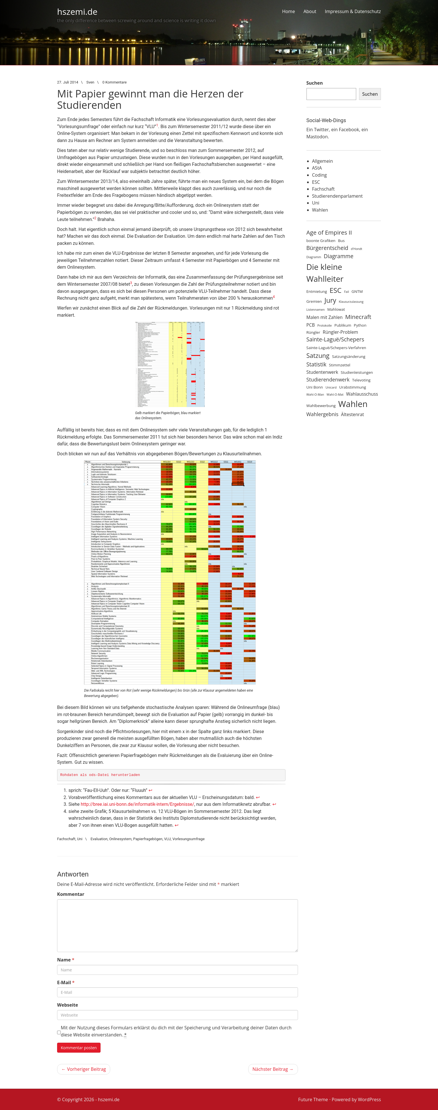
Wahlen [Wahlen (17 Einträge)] (353, 404)
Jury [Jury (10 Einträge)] (330, 300)
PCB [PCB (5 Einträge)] (310, 325)
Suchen (314, 83)
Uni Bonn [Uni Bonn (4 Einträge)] (314, 387)
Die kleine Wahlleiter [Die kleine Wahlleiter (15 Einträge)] (325, 272)
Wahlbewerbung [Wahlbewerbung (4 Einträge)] (321, 405)
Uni (79, 839)
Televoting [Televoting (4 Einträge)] (361, 380)
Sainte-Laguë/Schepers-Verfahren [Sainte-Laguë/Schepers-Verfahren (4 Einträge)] (336, 347)
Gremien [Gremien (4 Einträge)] (314, 301)
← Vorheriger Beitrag (83, 1069)
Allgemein (322, 161)
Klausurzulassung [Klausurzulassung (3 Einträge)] (351, 302)
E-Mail (66, 982)
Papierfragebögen (147, 839)
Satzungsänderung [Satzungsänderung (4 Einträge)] (348, 356)
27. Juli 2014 (67, 82)
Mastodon (317, 136)
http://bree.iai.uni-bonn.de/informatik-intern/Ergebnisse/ (137, 804)
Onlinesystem (120, 839)
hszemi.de (77, 11)
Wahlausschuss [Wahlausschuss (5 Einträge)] (362, 394)
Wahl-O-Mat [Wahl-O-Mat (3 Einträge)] (335, 395)
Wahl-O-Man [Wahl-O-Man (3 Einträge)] (315, 395)
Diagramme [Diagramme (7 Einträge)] (338, 256)
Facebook (349, 129)
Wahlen (320, 210)
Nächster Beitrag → (273, 1069)
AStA (317, 168)
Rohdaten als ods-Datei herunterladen (100, 775)
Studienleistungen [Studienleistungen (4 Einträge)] (357, 372)
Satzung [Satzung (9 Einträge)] (317, 355)
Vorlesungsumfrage (188, 839)
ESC (316, 182)
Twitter (321, 129)
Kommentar (70, 894)
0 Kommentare (115, 82)
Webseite (67, 1005)
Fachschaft (66, 839)
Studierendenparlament (337, 196)
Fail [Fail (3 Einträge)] (346, 292)
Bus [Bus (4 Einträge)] (341, 240)
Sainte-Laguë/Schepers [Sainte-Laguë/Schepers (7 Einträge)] (335, 339)
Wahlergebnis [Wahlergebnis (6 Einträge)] (322, 414)
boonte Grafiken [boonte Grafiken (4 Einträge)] (320, 240)
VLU (167, 839)
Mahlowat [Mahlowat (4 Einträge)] (336, 309)
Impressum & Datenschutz (353, 11)
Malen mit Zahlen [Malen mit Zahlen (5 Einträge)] (324, 317)
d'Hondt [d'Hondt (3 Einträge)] (356, 249)
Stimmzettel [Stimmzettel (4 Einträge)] (339, 365)
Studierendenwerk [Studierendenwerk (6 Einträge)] (328, 379)
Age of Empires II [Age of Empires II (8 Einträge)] (329, 232)
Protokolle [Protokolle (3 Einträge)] (324, 325)
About (309, 11)
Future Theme (313, 1099)
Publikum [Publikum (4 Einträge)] (342, 325)
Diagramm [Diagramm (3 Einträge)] (313, 257)
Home (288, 11)
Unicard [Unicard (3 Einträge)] (331, 387)
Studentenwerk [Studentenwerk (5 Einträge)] (322, 372)
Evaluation (99, 839)
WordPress (369, 1099)
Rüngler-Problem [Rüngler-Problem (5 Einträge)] (340, 332)
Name (65, 960)
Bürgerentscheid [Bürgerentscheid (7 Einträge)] (327, 248)
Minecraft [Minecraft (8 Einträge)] (358, 317)
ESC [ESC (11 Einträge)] (335, 290)
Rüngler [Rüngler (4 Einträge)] (313, 332)
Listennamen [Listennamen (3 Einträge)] (315, 310)
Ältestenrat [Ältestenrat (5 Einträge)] (352, 414)
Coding (319, 175)
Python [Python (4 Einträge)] (360, 325)
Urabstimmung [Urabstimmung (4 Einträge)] (352, 387)
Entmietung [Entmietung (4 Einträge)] (316, 291)
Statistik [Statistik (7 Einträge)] (316, 364)
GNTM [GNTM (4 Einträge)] (357, 291)
